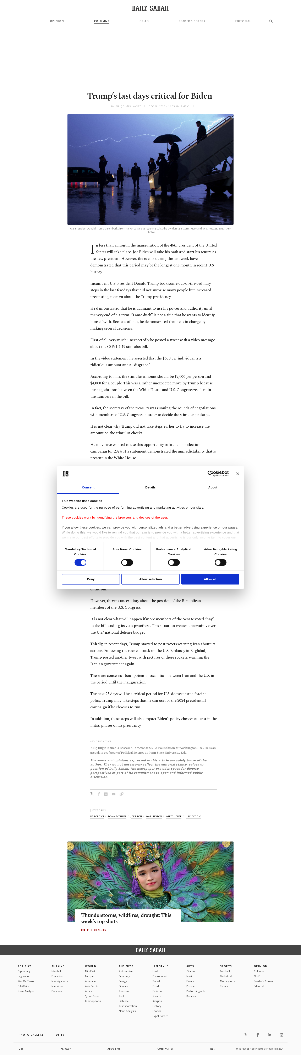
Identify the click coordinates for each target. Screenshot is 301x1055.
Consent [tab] (88, 487)
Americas (90, 981)
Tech (122, 996)
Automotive (126, 971)
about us (114, 1048)
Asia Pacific (91, 986)
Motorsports (227, 981)
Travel (156, 981)
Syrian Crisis (92, 996)
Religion (157, 1001)
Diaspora (56, 991)
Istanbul (56, 971)
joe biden (136, 816)
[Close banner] (237, 473)
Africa (88, 991)
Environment (160, 976)
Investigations (59, 981)
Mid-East (90, 971)
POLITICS (25, 966)
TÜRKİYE (57, 966)
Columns (101, 21)
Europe (89, 976)
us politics (97, 816)
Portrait (190, 986)
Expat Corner (160, 1016)
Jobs (21, 1048)
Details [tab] (150, 487)
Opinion (57, 21)
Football (225, 971)
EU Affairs (23, 986)
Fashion (157, 991)
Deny (91, 579)
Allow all (210, 579)
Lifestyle (160, 966)
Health (156, 971)
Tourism (124, 991)
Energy (123, 981)
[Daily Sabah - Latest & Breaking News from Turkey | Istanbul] (150, 8)
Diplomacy (24, 971)
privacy (65, 1048)
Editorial (243, 21)
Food (156, 986)
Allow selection (150, 579)
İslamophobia (93, 1001)
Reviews (191, 996)
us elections (193, 816)
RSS (212, 1048)
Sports (226, 966)
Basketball (226, 976)
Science (157, 996)
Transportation (128, 1006)
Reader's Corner (192, 21)
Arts (190, 966)
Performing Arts (195, 991)
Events (190, 981)
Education (57, 976)
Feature (157, 1011)
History (157, 1006)
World (90, 966)
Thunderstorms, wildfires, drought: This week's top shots (126, 918)
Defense (124, 1001)
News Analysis (26, 991)
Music (189, 976)
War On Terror (26, 981)
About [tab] (212, 487)
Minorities (57, 986)
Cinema (190, 971)
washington (154, 816)
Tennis (224, 986)
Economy (124, 976)
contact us (165, 1048)
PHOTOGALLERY (96, 930)
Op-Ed (144, 21)
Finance (123, 986)
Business (126, 966)
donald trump (117, 816)
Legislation (24, 976)
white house (173, 816)
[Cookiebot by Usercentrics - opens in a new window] (210, 474)
